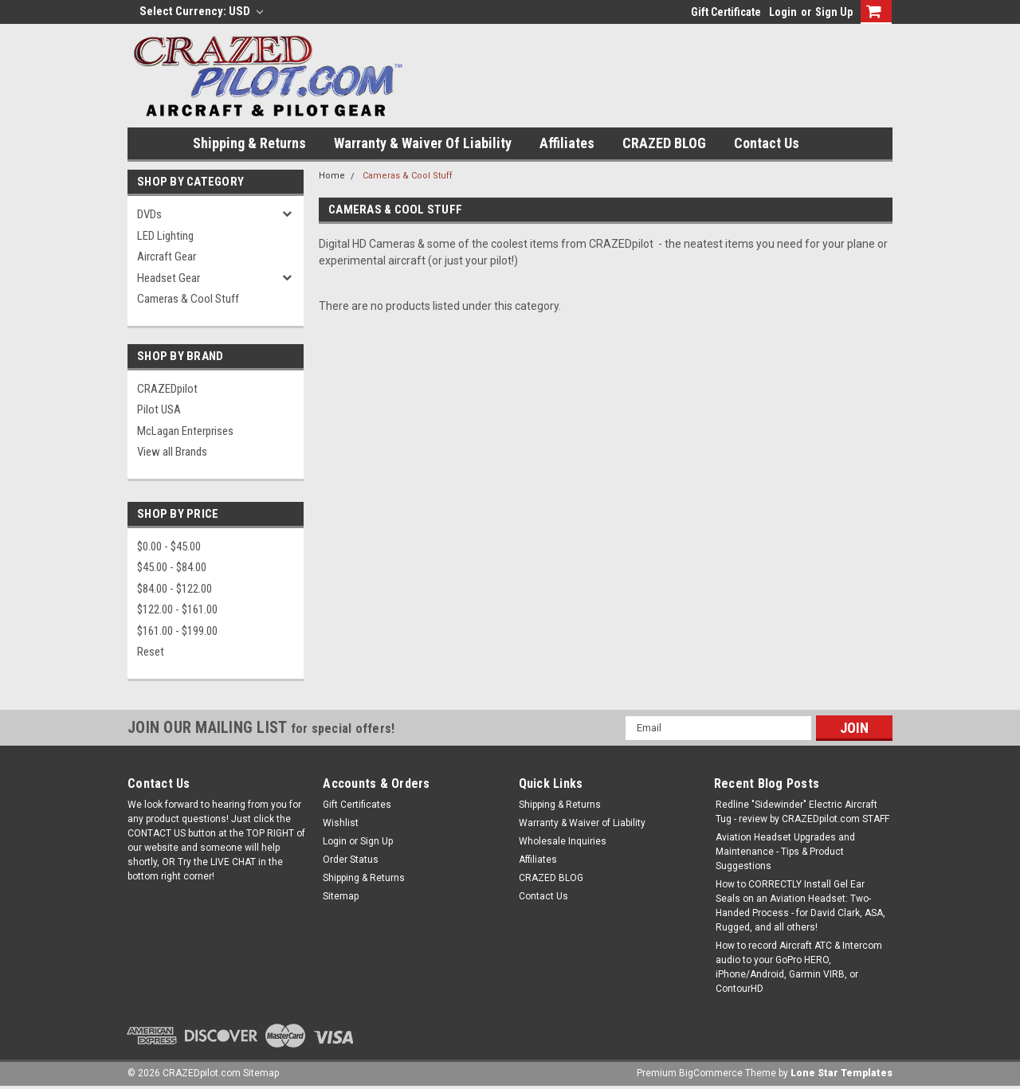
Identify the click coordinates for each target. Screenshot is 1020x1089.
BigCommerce (711, 1073)
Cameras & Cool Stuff (188, 299)
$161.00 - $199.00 (177, 631)
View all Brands (172, 452)
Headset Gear (168, 278)
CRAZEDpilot (167, 389)
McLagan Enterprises (185, 431)
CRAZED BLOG (664, 143)
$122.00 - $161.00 (177, 609)
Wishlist (341, 823)
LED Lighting (165, 236)
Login (783, 12)
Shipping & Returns (249, 143)
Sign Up (834, 12)
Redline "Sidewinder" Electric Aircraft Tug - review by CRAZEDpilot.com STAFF (802, 812)
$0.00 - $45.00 (169, 546)
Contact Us (766, 143)
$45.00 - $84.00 (171, 567)
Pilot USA (159, 409)
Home (332, 175)
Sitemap (341, 896)
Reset (150, 651)
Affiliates (566, 143)
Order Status (351, 859)
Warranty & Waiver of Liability (423, 143)
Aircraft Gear (166, 256)
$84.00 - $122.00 (174, 589)
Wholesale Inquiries (562, 841)
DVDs (149, 214)
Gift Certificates (357, 804)
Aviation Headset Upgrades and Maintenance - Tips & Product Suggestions (785, 852)
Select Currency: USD (201, 11)
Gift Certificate (726, 12)
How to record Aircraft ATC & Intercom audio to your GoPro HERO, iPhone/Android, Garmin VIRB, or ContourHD (799, 967)
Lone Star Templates (841, 1073)
